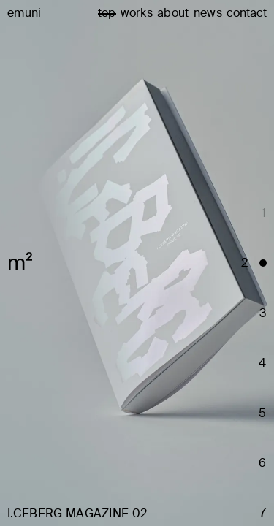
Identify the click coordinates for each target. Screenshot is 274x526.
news (208, 12)
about (173, 12)
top (107, 12)
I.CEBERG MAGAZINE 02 (77, 513)
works (137, 12)
